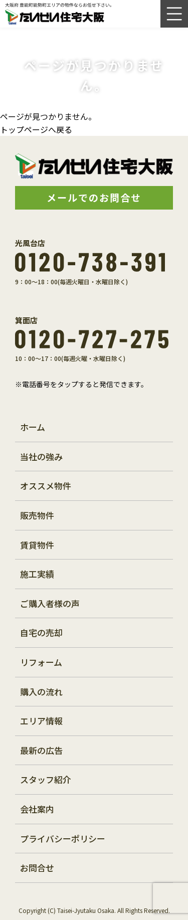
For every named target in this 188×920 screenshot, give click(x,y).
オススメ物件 (45, 485)
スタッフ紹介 (45, 779)
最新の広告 (41, 750)
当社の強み (41, 456)
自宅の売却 (41, 632)
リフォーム (41, 662)
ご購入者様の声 (50, 603)
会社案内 (37, 809)
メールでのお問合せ (94, 197)
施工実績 (37, 574)
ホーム (32, 427)
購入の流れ (41, 691)
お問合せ (37, 867)
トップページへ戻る (36, 129)
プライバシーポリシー (62, 838)
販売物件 (37, 515)
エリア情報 (41, 720)
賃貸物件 (37, 544)
